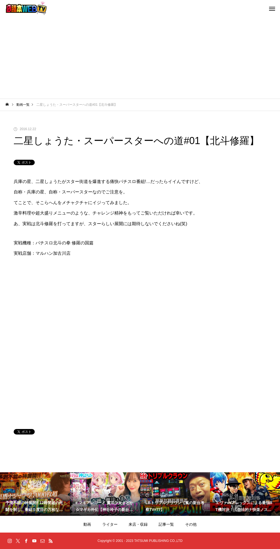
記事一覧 (166, 524)
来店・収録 (138, 524)
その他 (191, 524)
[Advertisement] (140, 57)
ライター (110, 524)
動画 (87, 524)
